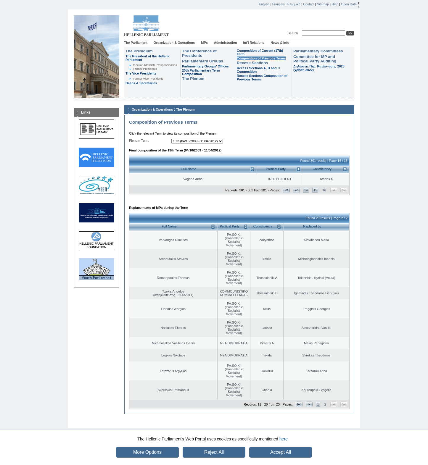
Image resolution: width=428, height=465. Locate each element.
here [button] (283, 439)
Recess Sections (252, 63)
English (264, 4)
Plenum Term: (139, 140)
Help (335, 4)
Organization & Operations (174, 42)
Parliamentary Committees (318, 51)
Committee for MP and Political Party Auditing (314, 58)
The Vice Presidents (140, 73)
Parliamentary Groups (202, 61)
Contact (308, 4)
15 (315, 190)
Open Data (349, 4)
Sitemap (323, 4)
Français (278, 4)
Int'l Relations (253, 42)
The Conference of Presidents (199, 53)
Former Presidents (145, 68)
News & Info (280, 42)
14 (306, 190)
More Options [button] (147, 452)
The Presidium (139, 51)
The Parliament (135, 42)
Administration (225, 42)
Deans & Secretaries (141, 83)
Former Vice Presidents (148, 78)
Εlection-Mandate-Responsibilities (155, 65)
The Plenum (193, 78)
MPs (204, 42)
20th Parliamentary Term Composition (201, 72)
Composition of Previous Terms (261, 58)
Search (294, 33)
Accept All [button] (280, 452)
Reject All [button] (214, 452)
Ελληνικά (293, 4)
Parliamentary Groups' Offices (205, 66)
